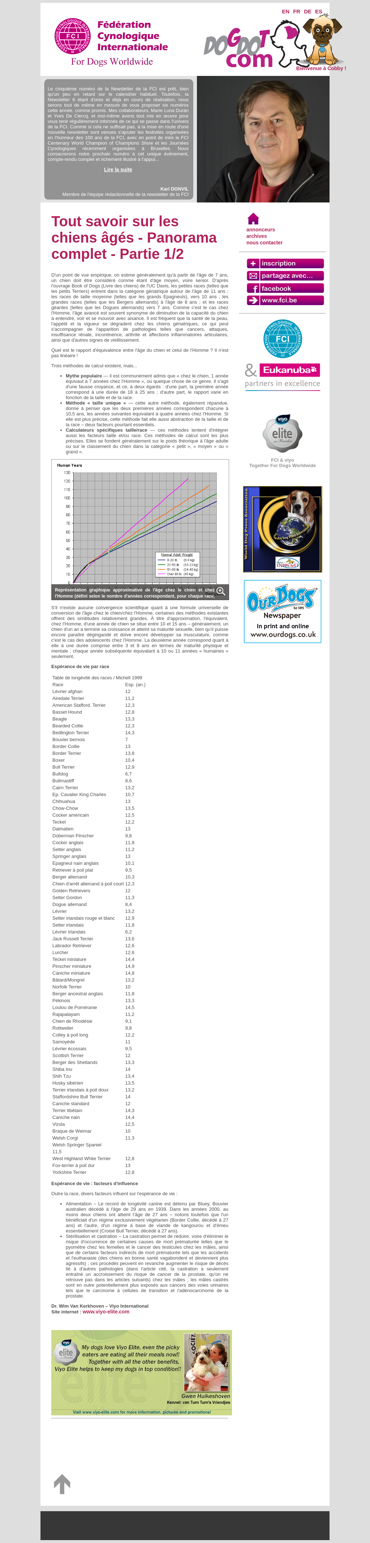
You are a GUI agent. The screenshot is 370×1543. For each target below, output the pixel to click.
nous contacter (264, 242)
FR (296, 11)
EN (285, 11)
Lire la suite (118, 169)
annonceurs (260, 229)
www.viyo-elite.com (106, 1312)
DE (307, 11)
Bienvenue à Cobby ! (321, 66)
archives (256, 236)
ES (318, 11)
